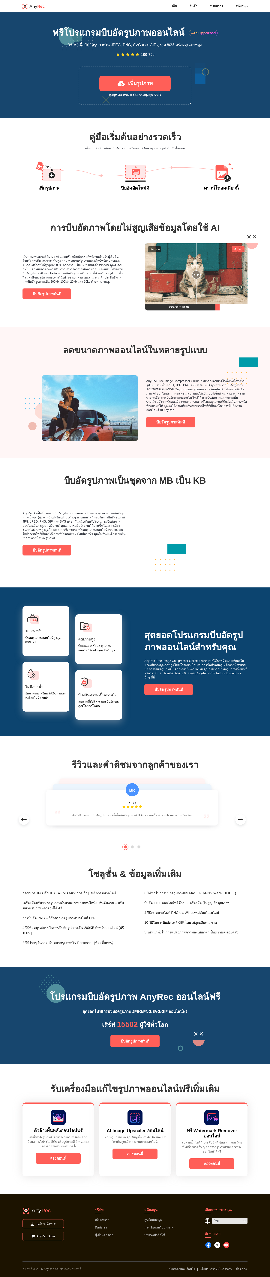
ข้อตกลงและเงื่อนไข (182, 1269)
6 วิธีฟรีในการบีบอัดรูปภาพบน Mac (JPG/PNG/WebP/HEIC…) (190, 893)
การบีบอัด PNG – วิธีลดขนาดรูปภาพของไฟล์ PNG (59, 918)
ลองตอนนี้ (58, 1158)
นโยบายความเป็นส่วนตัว (216, 1269)
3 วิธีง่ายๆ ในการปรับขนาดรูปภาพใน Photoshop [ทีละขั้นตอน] (67, 943)
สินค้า (193, 6)
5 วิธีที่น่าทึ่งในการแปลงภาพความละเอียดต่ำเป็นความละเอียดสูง (191, 932)
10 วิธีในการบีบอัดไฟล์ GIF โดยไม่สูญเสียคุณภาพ (180, 922)
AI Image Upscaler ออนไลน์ (135, 1130)
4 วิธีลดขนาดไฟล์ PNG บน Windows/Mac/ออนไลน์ (181, 913)
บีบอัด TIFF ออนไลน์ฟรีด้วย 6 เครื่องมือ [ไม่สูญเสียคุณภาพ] (187, 903)
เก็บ (174, 6)
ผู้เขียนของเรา (104, 1235)
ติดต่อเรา (101, 1227)
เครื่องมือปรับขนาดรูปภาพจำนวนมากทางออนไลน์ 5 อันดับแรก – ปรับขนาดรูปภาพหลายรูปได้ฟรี (73, 905)
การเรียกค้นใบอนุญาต (158, 1227)
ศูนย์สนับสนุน (153, 1220)
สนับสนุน (242, 6)
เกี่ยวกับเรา (102, 1220)
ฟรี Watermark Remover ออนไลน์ (212, 1133)
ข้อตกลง (241, 1269)
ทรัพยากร (216, 6)
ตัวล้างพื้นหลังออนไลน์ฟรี (58, 1130)
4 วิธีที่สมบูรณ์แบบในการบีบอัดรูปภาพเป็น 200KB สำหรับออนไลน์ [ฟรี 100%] (73, 930)
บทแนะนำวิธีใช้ (154, 1235)
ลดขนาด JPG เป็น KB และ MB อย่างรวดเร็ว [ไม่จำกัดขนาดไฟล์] (69, 893)
